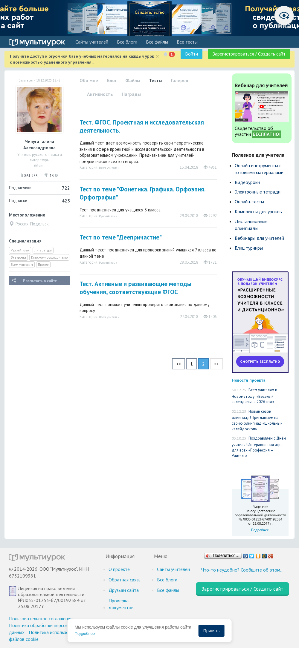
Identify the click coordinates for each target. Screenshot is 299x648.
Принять (211, 630)
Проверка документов (121, 604)
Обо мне (89, 80)
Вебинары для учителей (259, 238)
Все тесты (187, 42)
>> (216, 364)
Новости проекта (249, 380)
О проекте (119, 569)
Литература (43, 250)
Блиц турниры (249, 248)
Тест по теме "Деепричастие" (121, 237)
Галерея (179, 80)
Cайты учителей (91, 42)
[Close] (157, 56)
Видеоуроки (247, 182)
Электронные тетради (257, 192)
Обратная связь (125, 580)
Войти (191, 54)
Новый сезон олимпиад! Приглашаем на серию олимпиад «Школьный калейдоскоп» (257, 420)
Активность (100, 94)
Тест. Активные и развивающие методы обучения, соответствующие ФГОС (135, 288)
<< (178, 364)
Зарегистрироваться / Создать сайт (249, 54)
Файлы (132, 80)
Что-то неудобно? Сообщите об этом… (242, 570)
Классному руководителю (49, 257)
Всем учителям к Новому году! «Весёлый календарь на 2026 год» (254, 395)
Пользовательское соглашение (41, 618)
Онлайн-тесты (249, 202)
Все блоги (127, 42)
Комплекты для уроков (258, 211)
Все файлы (157, 42)
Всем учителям (22, 264)
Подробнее (85, 633)
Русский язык (20, 250)
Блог (112, 80)
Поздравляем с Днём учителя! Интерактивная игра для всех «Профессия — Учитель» (259, 447)
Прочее (43, 264)
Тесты (155, 80)
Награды (131, 94)
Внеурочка (18, 257)
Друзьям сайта (124, 590)
